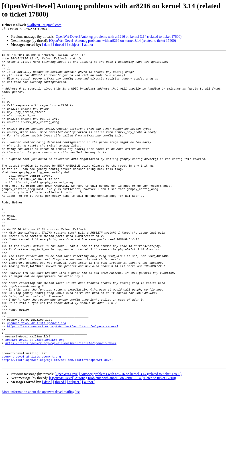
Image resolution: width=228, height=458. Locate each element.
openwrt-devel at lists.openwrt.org (36, 377)
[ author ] (89, 44)
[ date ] (47, 44)
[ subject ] (74, 44)
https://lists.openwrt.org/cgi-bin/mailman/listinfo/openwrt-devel (62, 381)
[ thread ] (59, 44)
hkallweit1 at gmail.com (44, 25)
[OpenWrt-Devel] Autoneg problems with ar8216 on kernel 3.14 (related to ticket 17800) (118, 36)
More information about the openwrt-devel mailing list (41, 454)
